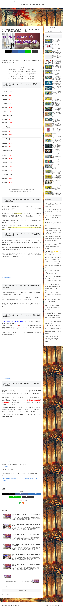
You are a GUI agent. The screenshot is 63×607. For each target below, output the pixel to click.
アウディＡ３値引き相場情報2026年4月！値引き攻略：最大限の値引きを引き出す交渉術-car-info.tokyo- (53, 238)
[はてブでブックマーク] (21, 51)
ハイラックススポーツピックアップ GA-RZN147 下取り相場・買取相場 (21, 69)
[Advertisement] (31, 16)
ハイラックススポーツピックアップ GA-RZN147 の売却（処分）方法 (20, 74)
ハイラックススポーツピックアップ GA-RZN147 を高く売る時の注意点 (21, 78)
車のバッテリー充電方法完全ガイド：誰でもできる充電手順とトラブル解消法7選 (53, 307)
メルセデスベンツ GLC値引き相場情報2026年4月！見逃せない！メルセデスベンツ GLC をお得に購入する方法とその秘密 (53, 279)
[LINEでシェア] (28, 51)
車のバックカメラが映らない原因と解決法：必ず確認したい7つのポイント (53, 301)
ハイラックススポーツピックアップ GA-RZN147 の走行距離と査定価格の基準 (22, 73)
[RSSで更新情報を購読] (23, 503)
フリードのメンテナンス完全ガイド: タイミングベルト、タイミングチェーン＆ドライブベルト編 (53, 272)
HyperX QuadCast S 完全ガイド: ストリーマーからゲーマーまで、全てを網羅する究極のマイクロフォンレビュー (53, 287)
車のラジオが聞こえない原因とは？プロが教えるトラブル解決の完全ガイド (53, 294)
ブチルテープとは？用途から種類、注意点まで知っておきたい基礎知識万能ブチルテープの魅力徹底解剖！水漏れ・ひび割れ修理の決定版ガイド (53, 315)
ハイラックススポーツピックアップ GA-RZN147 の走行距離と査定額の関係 (21, 71)
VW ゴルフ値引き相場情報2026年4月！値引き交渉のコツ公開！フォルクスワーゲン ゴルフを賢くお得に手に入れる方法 (53, 231)
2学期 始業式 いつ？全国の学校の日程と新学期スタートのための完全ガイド (53, 211)
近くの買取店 (5, 466)
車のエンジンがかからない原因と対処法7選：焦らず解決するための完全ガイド (53, 224)
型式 (3, 488)
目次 (20, 67)
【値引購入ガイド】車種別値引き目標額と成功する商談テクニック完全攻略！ (53, 205)
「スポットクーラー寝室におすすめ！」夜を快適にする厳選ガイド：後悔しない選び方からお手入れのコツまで (53, 339)
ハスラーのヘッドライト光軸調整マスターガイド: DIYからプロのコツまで (53, 265)
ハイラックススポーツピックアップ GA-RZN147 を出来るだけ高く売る (21, 76)
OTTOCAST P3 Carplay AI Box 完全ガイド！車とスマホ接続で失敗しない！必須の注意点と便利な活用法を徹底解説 (53, 246)
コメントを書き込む (21, 590)
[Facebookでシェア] (15, 51)
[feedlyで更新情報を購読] (20, 503)
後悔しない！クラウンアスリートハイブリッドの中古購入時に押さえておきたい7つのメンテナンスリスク (53, 259)
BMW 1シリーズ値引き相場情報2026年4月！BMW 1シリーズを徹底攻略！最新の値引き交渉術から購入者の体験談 (53, 331)
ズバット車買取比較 (6, 277)
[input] (53, 31)
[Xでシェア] (8, 51)
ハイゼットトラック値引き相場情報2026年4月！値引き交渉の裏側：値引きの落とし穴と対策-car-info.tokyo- (53, 323)
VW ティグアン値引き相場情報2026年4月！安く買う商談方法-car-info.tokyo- (53, 217)
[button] (35, 51)
